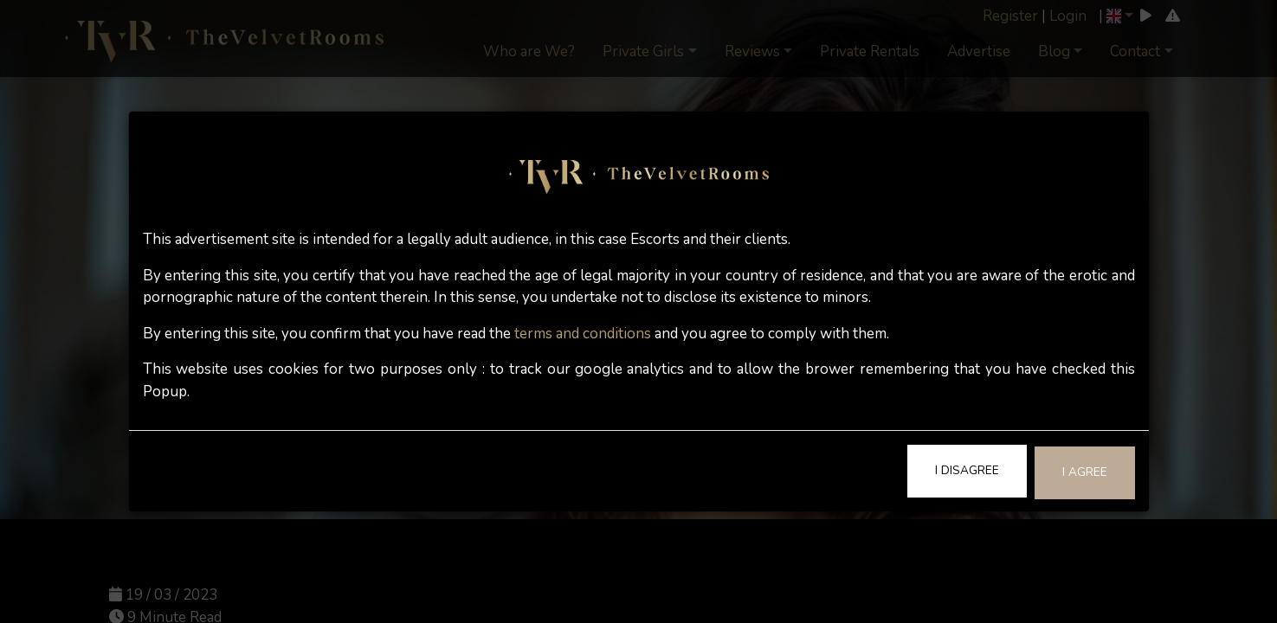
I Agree (1084, 472)
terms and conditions (582, 334)
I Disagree (967, 470)
